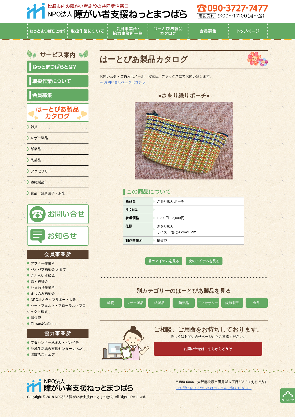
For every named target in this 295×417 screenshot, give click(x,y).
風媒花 (36, 318)
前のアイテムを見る (163, 261)
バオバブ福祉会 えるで (48, 269)
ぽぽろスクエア (43, 354)
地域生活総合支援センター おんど (57, 349)
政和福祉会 (39, 281)
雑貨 (34, 127)
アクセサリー (41, 171)
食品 (256, 303)
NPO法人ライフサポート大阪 (53, 300)
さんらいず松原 (43, 275)
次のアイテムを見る (204, 261)
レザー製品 (39, 138)
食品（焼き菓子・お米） (50, 193)
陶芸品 (36, 160)
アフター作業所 (43, 263)
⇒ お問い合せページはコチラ (122, 82)
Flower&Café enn (44, 324)
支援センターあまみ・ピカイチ (55, 342)
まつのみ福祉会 (43, 293)
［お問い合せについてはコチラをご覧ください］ (213, 388)
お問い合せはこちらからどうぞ (208, 349)
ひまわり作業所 (43, 287)
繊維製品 (37, 182)
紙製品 (36, 149)
